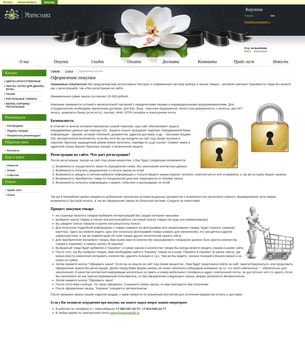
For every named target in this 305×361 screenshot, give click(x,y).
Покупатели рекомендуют (24, 135)
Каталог (11, 73)
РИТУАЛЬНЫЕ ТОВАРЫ (21, 98)
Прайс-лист (244, 61)
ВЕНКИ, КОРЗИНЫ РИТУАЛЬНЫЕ (18, 105)
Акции (11, 170)
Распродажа (15, 125)
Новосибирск (27, 2)
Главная (55, 71)
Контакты (207, 61)
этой (152, 142)
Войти (247, 51)
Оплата (134, 61)
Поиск (11, 194)
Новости (280, 61)
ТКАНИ (10, 94)
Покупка (61, 61)
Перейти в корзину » (257, 21)
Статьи (69, 71)
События (13, 175)
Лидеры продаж (17, 130)
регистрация (260, 51)
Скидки (97, 61)
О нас (24, 61)
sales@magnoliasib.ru (125, 312)
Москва (49, 2)
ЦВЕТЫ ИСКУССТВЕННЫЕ (23, 81)
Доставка (170, 61)
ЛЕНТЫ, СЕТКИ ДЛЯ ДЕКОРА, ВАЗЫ (25, 88)
